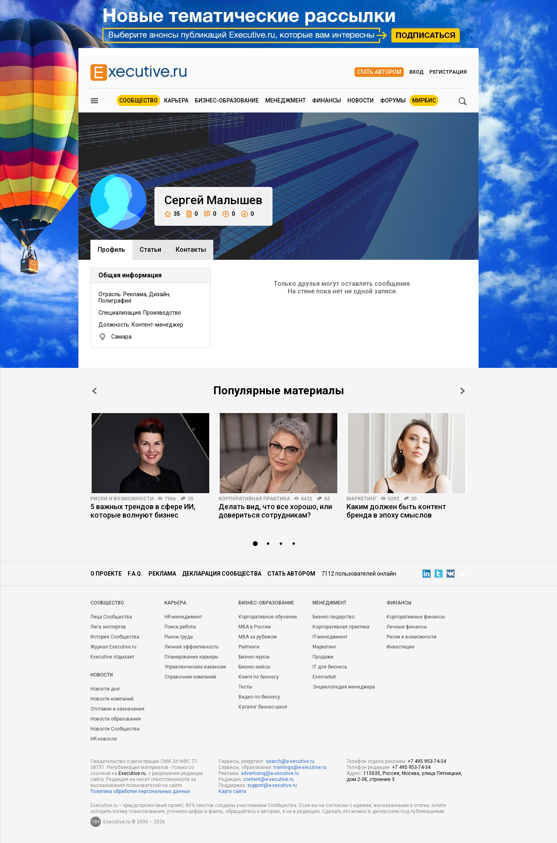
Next (463, 391)
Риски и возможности (122, 499)
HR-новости (103, 739)
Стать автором (379, 72)
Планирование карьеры (191, 657)
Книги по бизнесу (258, 677)
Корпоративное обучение (267, 617)
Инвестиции (400, 647)
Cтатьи (150, 249)
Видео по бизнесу (259, 697)
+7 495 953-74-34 (427, 761)
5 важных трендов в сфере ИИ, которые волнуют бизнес (142, 510)
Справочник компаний (190, 677)
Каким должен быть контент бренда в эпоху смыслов (396, 510)
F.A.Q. (135, 573)
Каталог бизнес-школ (262, 707)
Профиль (111, 249)
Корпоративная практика (254, 499)
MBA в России (254, 627)
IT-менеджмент (330, 637)
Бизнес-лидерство (334, 617)
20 (414, 499)
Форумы (393, 100)
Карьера (176, 100)
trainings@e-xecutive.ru (300, 767)
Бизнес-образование (227, 100)
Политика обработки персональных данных (140, 791)
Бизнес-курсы (254, 657)
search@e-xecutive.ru (290, 761)
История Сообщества (114, 637)
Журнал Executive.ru (113, 647)
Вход (416, 72)
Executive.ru (132, 773)
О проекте (106, 573)
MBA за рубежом (257, 637)
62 (327, 499)
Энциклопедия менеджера (344, 687)
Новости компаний (112, 699)
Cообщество (107, 603)
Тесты (245, 687)
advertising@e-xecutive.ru (270, 773)
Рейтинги (248, 647)
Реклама (162, 573)
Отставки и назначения (117, 709)
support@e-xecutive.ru (272, 785)
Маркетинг (362, 499)
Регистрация (448, 72)
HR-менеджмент (183, 617)
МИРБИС (424, 100)
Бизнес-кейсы (254, 667)
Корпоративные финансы (416, 617)
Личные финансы (407, 627)
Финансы (326, 100)
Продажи (323, 657)
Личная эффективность (191, 647)
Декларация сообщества (221, 573)
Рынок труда (178, 637)
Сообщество (138, 100)
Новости (360, 100)
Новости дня (105, 689)
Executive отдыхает (112, 657)
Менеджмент (285, 100)
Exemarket (324, 677)
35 (172, 214)
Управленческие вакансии (195, 667)
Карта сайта (232, 791)
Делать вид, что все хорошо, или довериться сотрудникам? (275, 510)
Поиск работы (180, 627)
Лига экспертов (108, 627)
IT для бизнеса (330, 667)
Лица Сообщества (111, 617)
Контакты (191, 249)
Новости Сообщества (115, 729)
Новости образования (115, 719)
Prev (94, 391)
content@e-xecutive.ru (268, 779)
